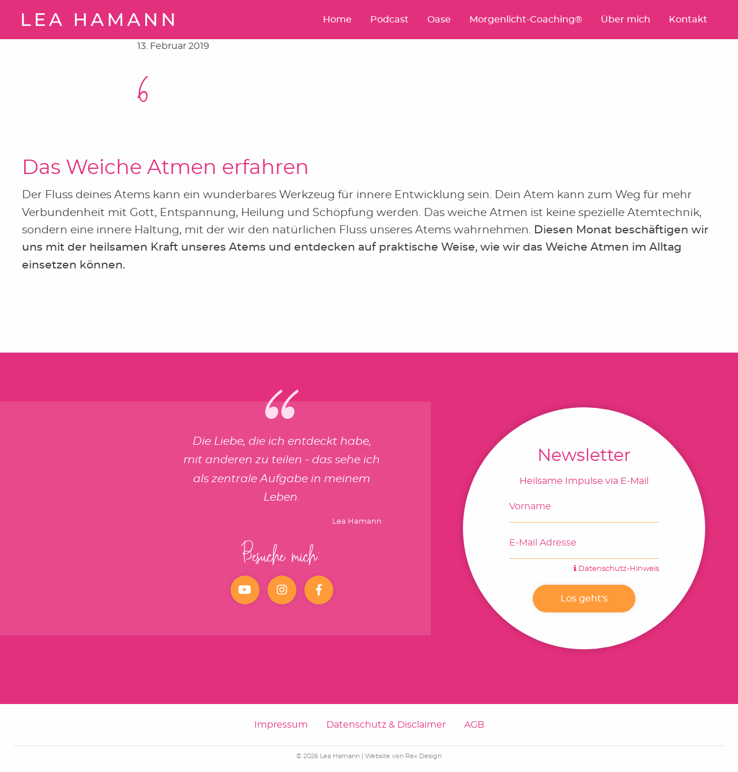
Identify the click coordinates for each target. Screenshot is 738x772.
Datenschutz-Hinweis (616, 569)
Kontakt (688, 19)
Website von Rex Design (403, 756)
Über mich (625, 19)
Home (337, 19)
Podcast (389, 19)
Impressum (281, 724)
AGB (474, 724)
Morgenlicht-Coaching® (525, 19)
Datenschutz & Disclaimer (386, 724)
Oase (439, 19)
